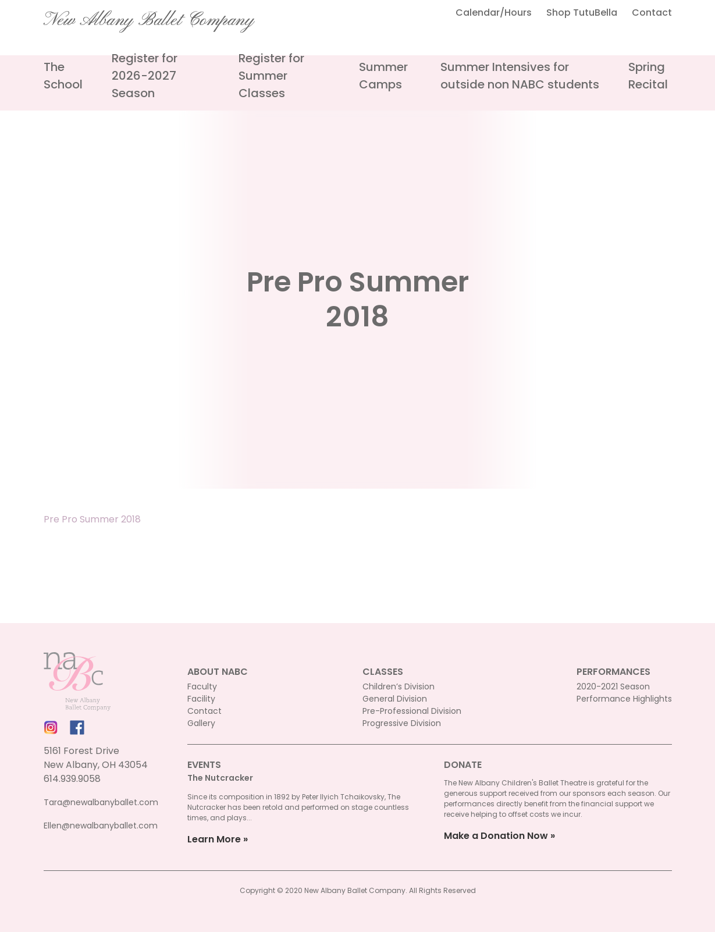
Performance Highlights (624, 699)
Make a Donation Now (496, 835)
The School (63, 76)
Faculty (202, 686)
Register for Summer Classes (271, 75)
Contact (652, 12)
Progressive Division (401, 723)
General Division (394, 699)
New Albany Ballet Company (149, 20)
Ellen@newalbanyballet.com (101, 825)
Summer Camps (383, 76)
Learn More (214, 839)
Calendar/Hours (494, 12)
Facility (201, 699)
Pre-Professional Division (411, 711)
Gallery (201, 723)
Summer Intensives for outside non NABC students (519, 76)
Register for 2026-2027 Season (144, 75)
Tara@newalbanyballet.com (101, 802)
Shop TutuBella (581, 12)
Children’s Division (398, 686)
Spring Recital (648, 76)
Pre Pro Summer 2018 (92, 519)
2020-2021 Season (613, 686)
